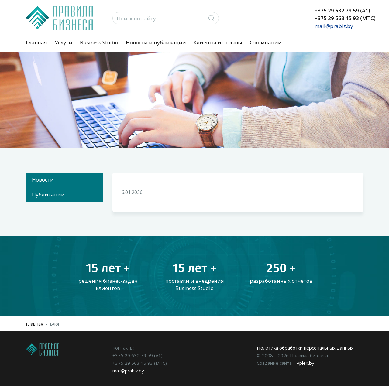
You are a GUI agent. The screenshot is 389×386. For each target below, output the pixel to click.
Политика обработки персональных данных (305, 348)
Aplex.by (305, 363)
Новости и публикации (156, 42)
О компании (266, 42)
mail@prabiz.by (334, 25)
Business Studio (99, 42)
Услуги (63, 42)
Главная (36, 42)
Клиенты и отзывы (218, 42)
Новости (43, 179)
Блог (55, 324)
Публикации (48, 194)
